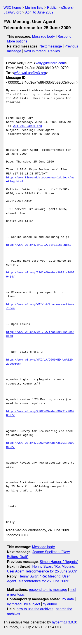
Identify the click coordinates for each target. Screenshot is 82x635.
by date (68, 599)
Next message (51, 46)
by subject (32, 604)
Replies (54, 51)
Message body (43, 36)
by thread (14, 604)
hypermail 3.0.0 (64, 622)
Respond (65, 36)
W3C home (12, 7)
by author (49, 604)
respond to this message (48, 589)
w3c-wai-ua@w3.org (30, 73)
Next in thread (35, 51)
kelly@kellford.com (50, 63)
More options (17, 41)
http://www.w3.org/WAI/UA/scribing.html (38, 245)
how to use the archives (35, 609)
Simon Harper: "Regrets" (59, 562)
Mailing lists (34, 7)
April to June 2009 (39, 12)
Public (52, 7)
